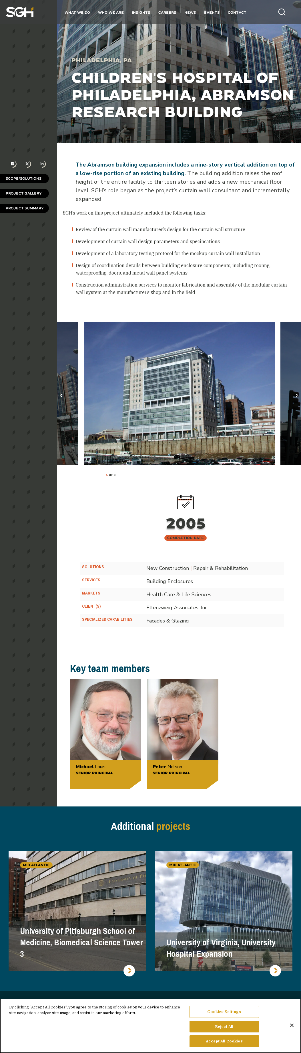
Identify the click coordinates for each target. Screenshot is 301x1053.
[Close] (292, 1025)
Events (212, 12)
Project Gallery (24, 193)
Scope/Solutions (23, 178)
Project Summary (25, 208)
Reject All (224, 1026)
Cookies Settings (224, 1011)
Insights (141, 12)
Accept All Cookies (224, 1041)
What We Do (77, 12)
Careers (167, 12)
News (190, 12)
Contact (237, 12)
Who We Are (111, 12)
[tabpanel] (179, 393)
